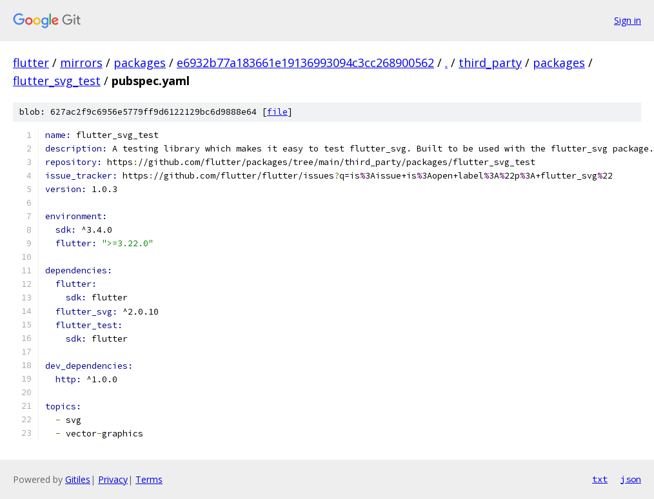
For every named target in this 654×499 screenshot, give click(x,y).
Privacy (113, 479)
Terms (149, 479)
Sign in (627, 20)
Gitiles (77, 479)
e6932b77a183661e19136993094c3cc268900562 (305, 62)
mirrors (81, 62)
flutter (31, 62)
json (630, 479)
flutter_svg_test (57, 80)
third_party (490, 62)
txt (600, 479)
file (277, 111)
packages (140, 62)
